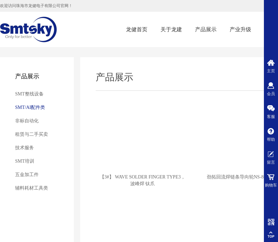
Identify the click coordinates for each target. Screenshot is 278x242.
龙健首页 (136, 29)
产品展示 (206, 29)
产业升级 (240, 29)
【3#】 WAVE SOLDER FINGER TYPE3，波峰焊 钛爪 (142, 180)
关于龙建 (171, 29)
